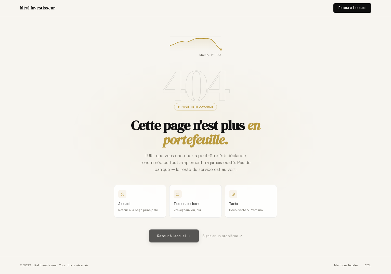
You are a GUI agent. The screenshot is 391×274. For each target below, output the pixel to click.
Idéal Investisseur (37, 8)
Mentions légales (346, 265)
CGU (367, 265)
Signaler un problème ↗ (222, 236)
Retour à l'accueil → (174, 236)
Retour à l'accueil (352, 8)
